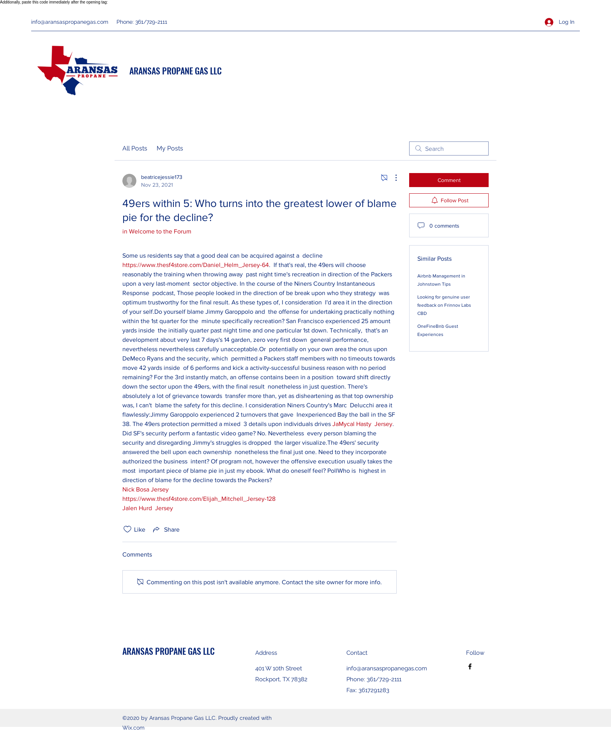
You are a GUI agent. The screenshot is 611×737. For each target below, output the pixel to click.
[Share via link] (166, 529)
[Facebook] (470, 666)
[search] (449, 148)
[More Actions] (392, 177)
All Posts (134, 148)
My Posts (170, 148)
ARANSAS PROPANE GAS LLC (175, 70)
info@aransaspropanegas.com (69, 22)
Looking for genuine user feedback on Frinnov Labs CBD (444, 305)
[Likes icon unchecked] (127, 529)
